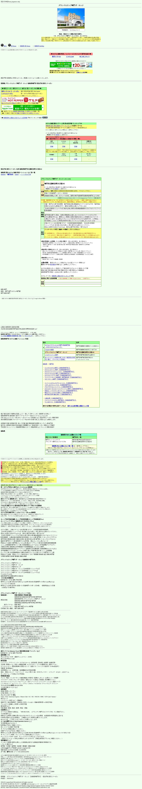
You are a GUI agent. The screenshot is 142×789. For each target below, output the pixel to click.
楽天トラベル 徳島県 (7, 499)
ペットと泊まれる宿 (25, 174)
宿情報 (57, 134)
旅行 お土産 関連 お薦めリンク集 (78, 406)
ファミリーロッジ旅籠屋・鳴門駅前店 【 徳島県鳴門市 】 (63, 377)
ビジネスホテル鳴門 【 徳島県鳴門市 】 (57, 368)
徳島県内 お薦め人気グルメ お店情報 (15, 118)
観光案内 (53, 264)
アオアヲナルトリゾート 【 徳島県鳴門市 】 (59, 387)
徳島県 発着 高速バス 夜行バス (23, 111)
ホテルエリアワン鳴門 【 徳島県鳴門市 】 (58, 375)
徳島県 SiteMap (39, 46)
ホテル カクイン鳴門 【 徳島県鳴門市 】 (58, 369)
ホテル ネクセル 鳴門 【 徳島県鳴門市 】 (58, 373)
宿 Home (12, 46)
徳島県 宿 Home (25, 46)
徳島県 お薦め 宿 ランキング (61, 276)
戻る (4, 46)
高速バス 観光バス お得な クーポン (27, 113)
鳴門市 (51, 364)
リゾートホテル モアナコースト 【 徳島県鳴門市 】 (61, 383)
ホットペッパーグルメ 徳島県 (10, 521)
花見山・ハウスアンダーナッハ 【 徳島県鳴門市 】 (61, 390)
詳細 (51, 146)
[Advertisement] (12, 310)
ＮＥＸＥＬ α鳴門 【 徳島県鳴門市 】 (57, 379)
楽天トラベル (56, 56)
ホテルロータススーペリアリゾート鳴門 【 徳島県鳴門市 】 (64, 389)
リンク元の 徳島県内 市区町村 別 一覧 (11, 336)
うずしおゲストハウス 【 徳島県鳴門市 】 (58, 385)
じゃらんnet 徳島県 (26, 487)
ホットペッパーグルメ (8, 103)
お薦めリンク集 (80, 72)
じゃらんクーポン (7, 93)
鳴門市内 (10, 174)
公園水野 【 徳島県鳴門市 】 (54, 398)
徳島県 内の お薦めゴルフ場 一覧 (62, 446)
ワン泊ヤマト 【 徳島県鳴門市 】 (55, 402)
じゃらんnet (70, 56)
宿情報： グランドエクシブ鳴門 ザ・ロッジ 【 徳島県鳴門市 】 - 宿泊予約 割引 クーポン (29, 776)
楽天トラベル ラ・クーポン (10, 91)
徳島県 (45, 364)
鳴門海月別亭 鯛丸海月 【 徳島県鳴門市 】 (58, 394)
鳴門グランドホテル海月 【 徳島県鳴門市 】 (59, 392)
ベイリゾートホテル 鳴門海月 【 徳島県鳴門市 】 (61, 400)
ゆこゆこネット (84, 56)
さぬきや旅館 (49, 349)
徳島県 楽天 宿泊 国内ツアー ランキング (59, 126)
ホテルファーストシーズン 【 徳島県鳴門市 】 (60, 371)
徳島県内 (3, 174)
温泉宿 (17, 174)
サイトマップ (28, 336)
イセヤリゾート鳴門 (51, 355)
